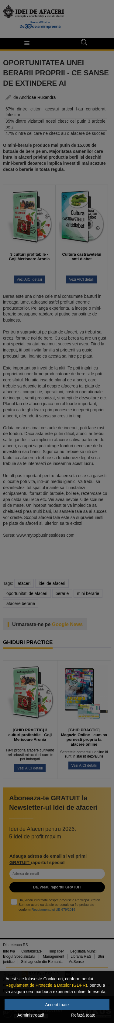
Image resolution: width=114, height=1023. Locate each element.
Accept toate (57, 1004)
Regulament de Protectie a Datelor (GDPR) (46, 985)
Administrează (30, 1015)
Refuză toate (83, 1015)
